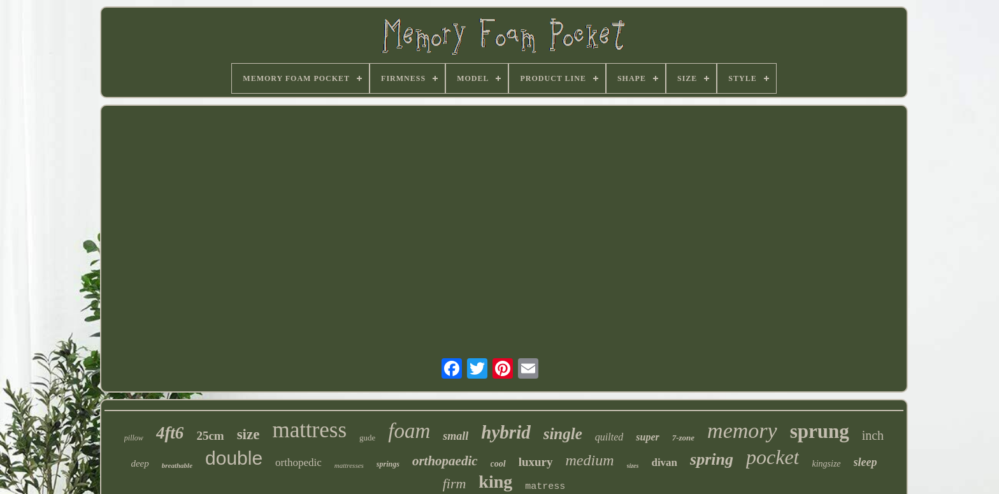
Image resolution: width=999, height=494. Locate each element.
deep (139, 463)
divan (664, 462)
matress (545, 486)
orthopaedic (445, 461)
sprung (819, 431)
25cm (210, 435)
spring (711, 459)
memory (742, 430)
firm (454, 483)
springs (388, 464)
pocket (773, 457)
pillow (133, 437)
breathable (177, 465)
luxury (536, 462)
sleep (865, 462)
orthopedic (298, 462)
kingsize (826, 464)
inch (873, 435)
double (233, 458)
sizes (633, 465)
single (562, 433)
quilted (609, 437)
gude (367, 437)
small (455, 436)
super (647, 437)
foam (409, 430)
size (248, 434)
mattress (309, 430)
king (495, 481)
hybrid (505, 432)
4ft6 (170, 432)
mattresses (349, 465)
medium (590, 460)
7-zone (683, 437)
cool (498, 464)
